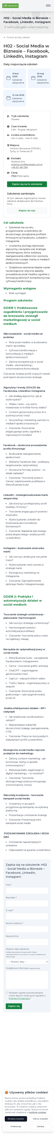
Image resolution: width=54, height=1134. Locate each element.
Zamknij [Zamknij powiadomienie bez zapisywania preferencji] (40, 1126)
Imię (9, 884)
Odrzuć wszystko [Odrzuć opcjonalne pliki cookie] (40, 1119)
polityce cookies (37, 1112)
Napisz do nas (27, 210)
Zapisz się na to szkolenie (27, 184)
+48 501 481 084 (19, 167)
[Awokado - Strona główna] (10, 5)
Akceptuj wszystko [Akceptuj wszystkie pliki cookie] (16, 1119)
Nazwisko (11, 897)
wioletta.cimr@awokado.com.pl (26, 164)
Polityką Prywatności (19, 998)
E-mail (9, 910)
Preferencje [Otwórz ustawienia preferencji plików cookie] (16, 1126)
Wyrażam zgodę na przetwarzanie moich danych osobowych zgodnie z (27, 995)
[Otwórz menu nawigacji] (48, 5)
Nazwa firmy (12, 936)
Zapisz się (14, 1006)
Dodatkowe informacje (23, 968)
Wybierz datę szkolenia (27, 953)
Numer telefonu (14, 923)
